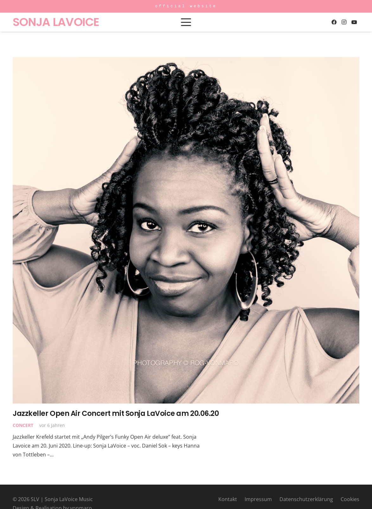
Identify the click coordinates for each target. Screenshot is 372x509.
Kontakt (227, 499)
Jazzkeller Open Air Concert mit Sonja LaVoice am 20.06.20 (116, 413)
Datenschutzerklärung (306, 499)
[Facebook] (334, 22)
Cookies (350, 499)
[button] (186, 22)
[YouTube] (354, 22)
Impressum (258, 499)
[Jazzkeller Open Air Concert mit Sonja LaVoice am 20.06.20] (186, 230)
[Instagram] (344, 22)
